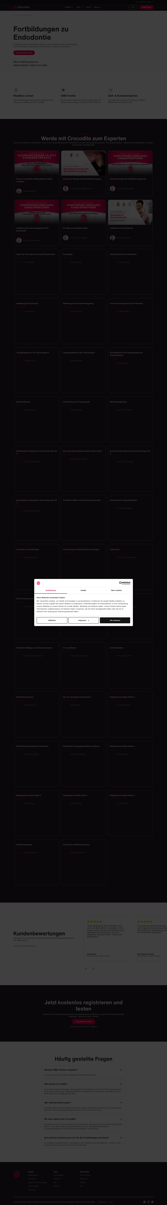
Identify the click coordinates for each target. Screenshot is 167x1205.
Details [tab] (83, 590)
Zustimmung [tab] (51, 590)
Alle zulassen (115, 620)
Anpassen (83, 620)
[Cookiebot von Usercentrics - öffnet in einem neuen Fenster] (120, 583)
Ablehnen (52, 620)
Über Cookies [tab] (116, 590)
